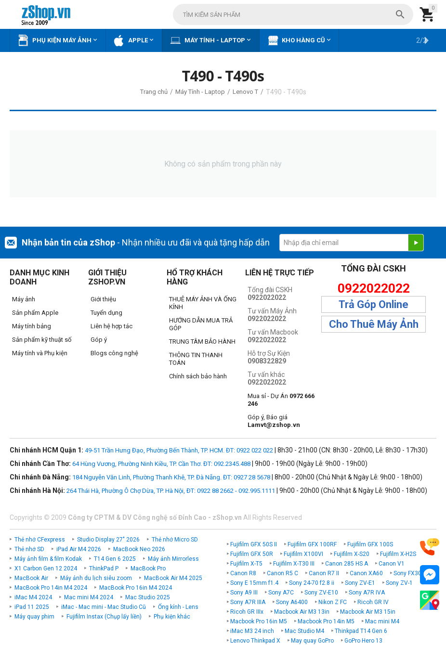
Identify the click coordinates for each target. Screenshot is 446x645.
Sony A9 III (244, 592)
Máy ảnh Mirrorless (173, 558)
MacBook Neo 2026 (139, 549)
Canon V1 (392, 563)
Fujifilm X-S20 (351, 554)
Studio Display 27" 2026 (108, 539)
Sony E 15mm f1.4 (254, 583)
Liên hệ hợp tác (111, 326)
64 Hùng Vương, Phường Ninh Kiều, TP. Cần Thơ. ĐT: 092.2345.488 (161, 463)
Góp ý (99, 339)
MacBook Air (31, 578)
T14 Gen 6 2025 (115, 558)
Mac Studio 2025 (147, 597)
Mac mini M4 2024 (88, 597)
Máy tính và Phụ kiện (39, 353)
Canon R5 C (282, 573)
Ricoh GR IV (373, 602)
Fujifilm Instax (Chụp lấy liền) (104, 616)
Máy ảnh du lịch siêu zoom (96, 578)
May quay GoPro (312, 640)
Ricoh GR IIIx (246, 611)
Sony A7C (281, 592)
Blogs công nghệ (114, 353)
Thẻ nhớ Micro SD (175, 539)
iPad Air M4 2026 (78, 549)
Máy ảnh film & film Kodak (48, 558)
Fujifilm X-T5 (246, 563)
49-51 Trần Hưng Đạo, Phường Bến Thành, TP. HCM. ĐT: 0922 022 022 (179, 450)
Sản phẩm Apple (35, 312)
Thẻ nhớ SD (29, 549)
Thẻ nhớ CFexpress (39, 539)
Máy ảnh (23, 299)
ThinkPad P (103, 568)
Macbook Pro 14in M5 (326, 621)
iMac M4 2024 (33, 597)
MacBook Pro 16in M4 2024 (135, 587)
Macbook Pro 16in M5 (258, 621)
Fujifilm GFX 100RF (312, 544)
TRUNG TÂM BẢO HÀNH (202, 341)
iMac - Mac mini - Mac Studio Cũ (103, 607)
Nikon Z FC (332, 602)
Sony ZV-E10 (321, 592)
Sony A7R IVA (367, 592)
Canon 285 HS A (346, 563)
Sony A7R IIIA (247, 602)
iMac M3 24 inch (252, 631)
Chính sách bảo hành (198, 376)
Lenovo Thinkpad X (255, 640)
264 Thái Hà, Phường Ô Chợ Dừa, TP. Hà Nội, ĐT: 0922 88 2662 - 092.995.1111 (170, 490)
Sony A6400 (292, 602)
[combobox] (293, 14)
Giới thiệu (103, 299)
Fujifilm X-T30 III (294, 563)
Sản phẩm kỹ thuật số (41, 339)
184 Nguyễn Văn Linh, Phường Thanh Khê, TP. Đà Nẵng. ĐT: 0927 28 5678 (171, 477)
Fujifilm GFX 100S (370, 544)
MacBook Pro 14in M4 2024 (50, 587)
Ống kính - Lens (178, 607)
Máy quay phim (34, 616)
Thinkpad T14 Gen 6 (361, 631)
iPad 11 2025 (31, 607)
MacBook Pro (148, 568)
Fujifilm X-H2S (398, 554)
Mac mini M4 (382, 621)
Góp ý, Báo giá (274, 420)
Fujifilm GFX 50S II (253, 544)
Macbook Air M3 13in (301, 611)
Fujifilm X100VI (303, 554)
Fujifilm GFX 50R (251, 554)
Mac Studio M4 (304, 631)
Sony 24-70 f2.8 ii (311, 583)
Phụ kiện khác (172, 616)
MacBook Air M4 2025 (173, 578)
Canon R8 (243, 573)
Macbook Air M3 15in (367, 611)
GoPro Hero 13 (363, 640)
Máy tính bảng (31, 326)
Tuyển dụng (106, 312)
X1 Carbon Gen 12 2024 (45, 568)
